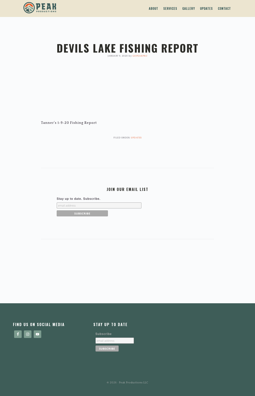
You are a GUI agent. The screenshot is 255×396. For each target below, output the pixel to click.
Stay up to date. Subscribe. (78, 198)
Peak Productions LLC (64, 8)
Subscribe (103, 333)
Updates (136, 137)
